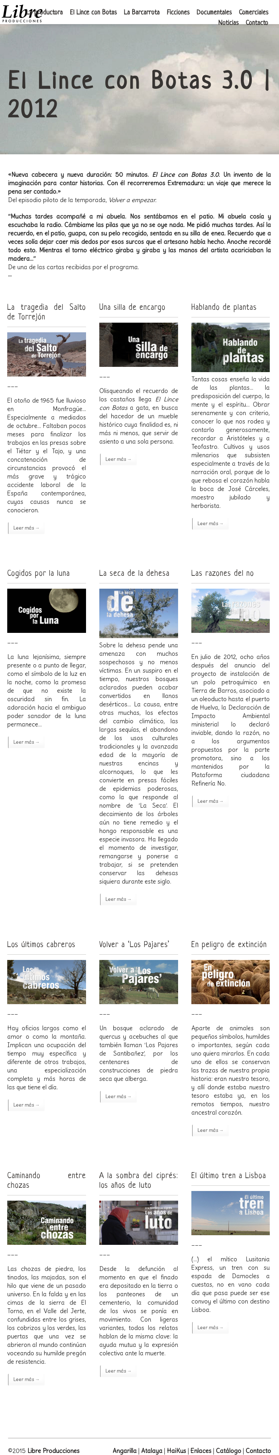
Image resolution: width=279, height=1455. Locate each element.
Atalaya (151, 1451)
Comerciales (253, 12)
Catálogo (228, 1451)
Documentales (214, 12)
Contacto (257, 23)
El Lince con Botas (93, 12)
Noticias (228, 23)
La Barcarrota (142, 12)
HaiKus (176, 1451)
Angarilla (125, 1451)
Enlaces (201, 1451)
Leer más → (26, 528)
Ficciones (178, 12)
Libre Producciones (53, 1451)
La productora (44, 12)
